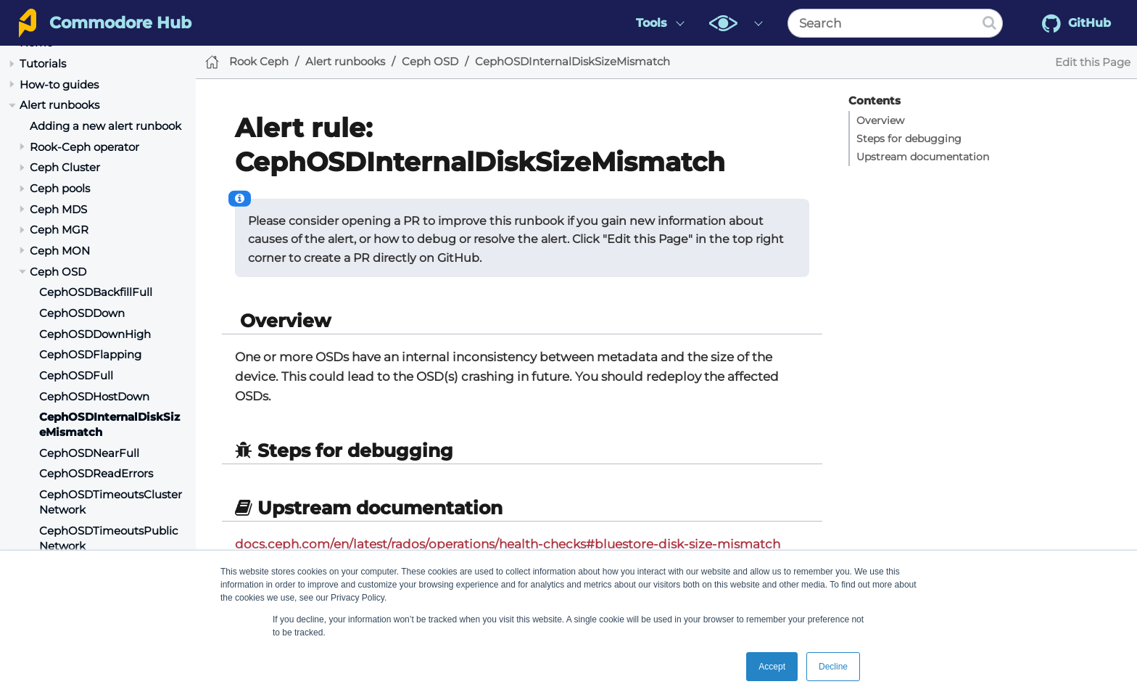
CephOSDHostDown (94, 396)
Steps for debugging (909, 138)
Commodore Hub (120, 23)
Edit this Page (1092, 62)
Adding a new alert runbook (105, 126)
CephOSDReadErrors (96, 473)
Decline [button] (833, 667)
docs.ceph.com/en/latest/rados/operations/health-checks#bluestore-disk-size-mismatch (507, 544)
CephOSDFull (76, 375)
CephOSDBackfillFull (95, 292)
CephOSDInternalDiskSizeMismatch (572, 61)
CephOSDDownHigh (95, 334)
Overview (880, 120)
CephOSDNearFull (89, 453)
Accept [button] (771, 667)
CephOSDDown (82, 313)
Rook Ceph (259, 61)
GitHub (1076, 23)
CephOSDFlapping (90, 354)
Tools (651, 23)
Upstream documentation (922, 156)
